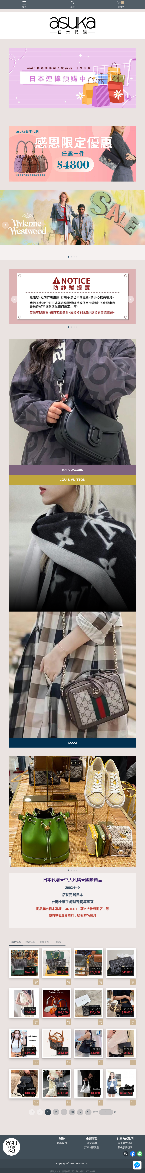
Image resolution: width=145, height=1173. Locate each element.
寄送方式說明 (125, 1143)
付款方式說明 (125, 1138)
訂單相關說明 (91, 1147)
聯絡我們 (62, 1143)
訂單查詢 (92, 1143)
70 (72, 1112)
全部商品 (91, 1138)
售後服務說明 (125, 1147)
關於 (62, 1138)
